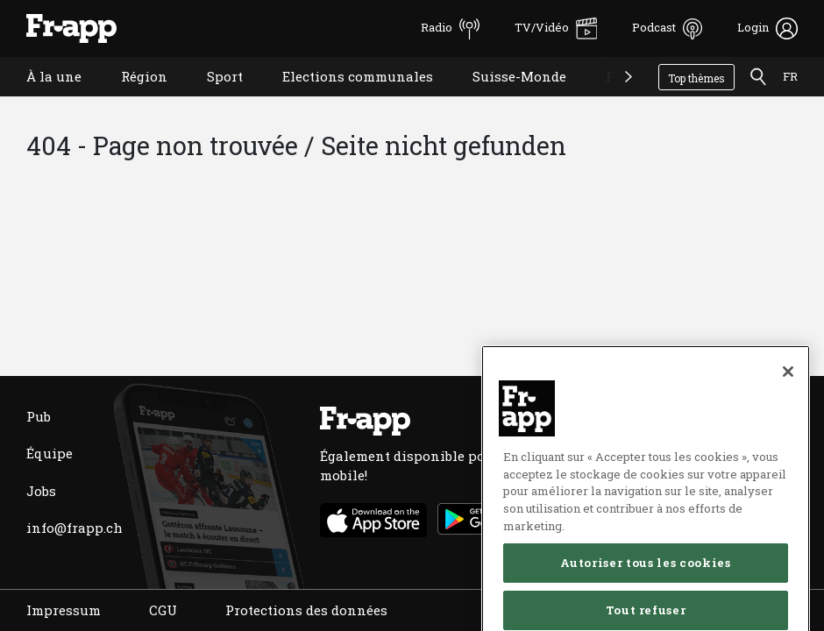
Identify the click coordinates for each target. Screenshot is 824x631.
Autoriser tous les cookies (645, 601)
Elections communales (344, 98)
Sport (212, 98)
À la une (40, 98)
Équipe (49, 453)
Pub (38, 416)
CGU (163, 610)
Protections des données (306, 610)
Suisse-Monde (506, 98)
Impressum (63, 610)
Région (131, 98)
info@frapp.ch (74, 527)
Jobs (41, 491)
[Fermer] (788, 409)
